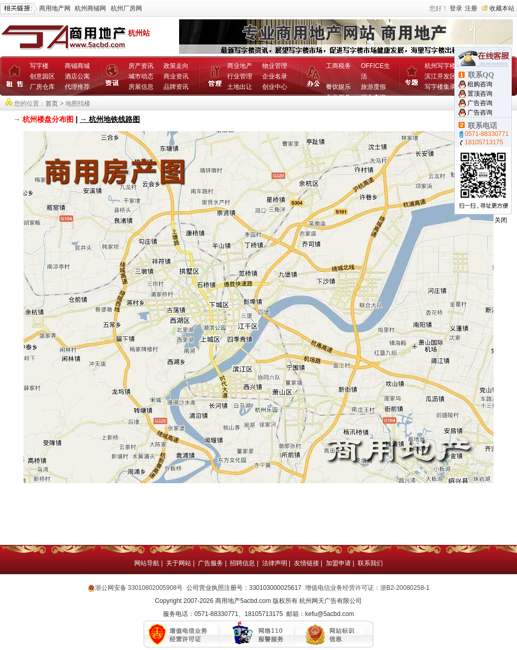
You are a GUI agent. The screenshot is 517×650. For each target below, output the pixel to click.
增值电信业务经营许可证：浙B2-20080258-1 (367, 587)
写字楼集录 (440, 86)
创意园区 (42, 76)
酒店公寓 (77, 76)
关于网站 (178, 563)
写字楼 (39, 66)
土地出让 (239, 86)
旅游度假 (373, 86)
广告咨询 (479, 103)
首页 (51, 103)
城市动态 (141, 76)
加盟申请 (338, 563)
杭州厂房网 (126, 8)
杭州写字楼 (440, 66)
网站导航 (146, 563)
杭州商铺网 (90, 8)
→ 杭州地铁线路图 (110, 119)
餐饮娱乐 (338, 86)
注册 (471, 8)
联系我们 (370, 563)
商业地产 (239, 66)
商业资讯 (176, 76)
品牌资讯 (176, 86)
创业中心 (274, 86)
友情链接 (306, 563)
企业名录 (274, 76)
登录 (456, 8)
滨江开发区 (440, 76)
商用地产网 (54, 8)
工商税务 (338, 66)
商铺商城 (77, 66)
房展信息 (141, 86)
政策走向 (176, 66)
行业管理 (239, 76)
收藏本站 (501, 8)
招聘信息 (242, 563)
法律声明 (274, 563)
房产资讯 (141, 66)
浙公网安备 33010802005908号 (139, 587)
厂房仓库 (42, 86)
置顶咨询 (479, 93)
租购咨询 (479, 84)
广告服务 (210, 563)
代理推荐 (77, 86)
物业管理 (274, 66)
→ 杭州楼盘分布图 (43, 119)
